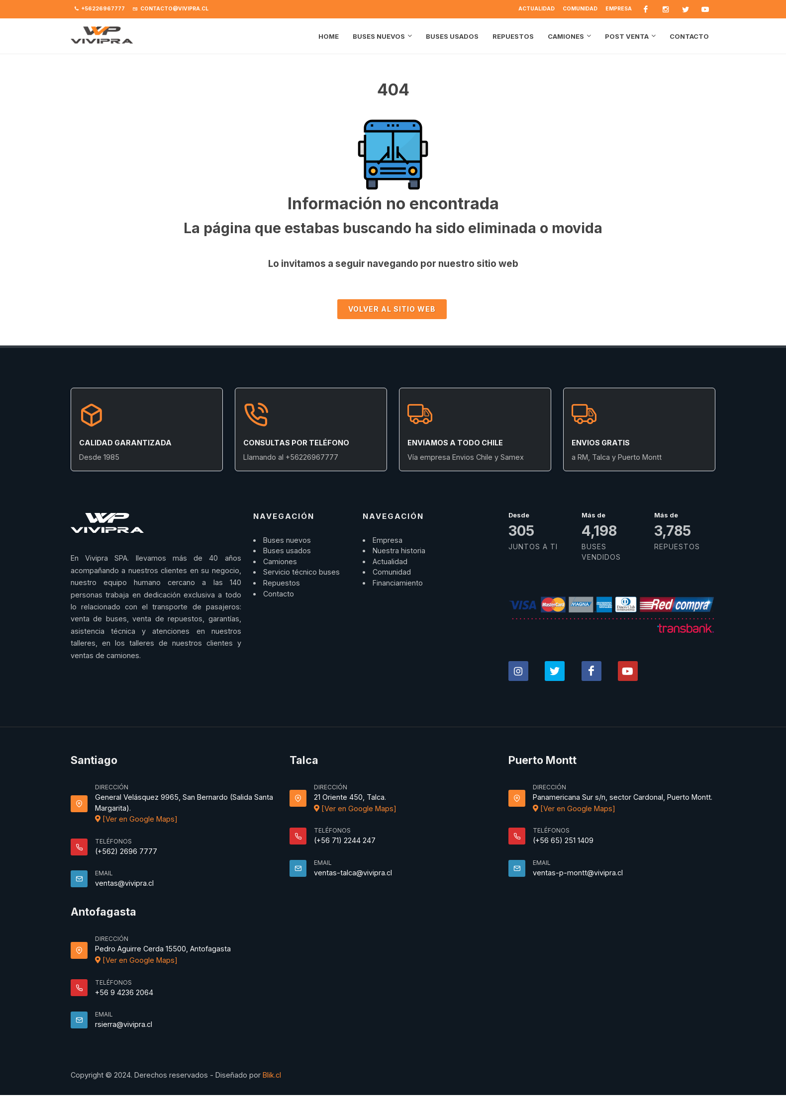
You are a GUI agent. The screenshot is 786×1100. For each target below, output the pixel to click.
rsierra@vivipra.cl (123, 1024)
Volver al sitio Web (392, 309)
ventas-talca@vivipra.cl (353, 872)
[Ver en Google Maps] (136, 819)
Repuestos (281, 583)
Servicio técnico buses (301, 572)
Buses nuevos (287, 540)
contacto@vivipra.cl (170, 9)
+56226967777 (100, 9)
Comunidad (580, 8)
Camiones (280, 561)
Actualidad (536, 8)
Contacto (278, 594)
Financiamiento (398, 583)
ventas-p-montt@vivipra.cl (578, 872)
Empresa (618, 8)
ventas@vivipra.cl (124, 883)
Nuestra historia (399, 550)
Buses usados (287, 550)
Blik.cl (272, 1075)
